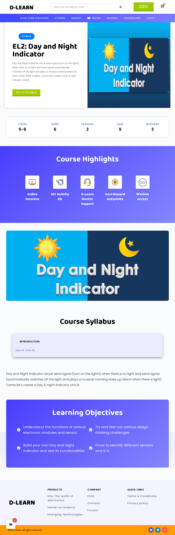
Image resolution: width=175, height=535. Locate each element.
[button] (144, 6)
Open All (19, 350)
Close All (30, 350)
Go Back (26, 36)
